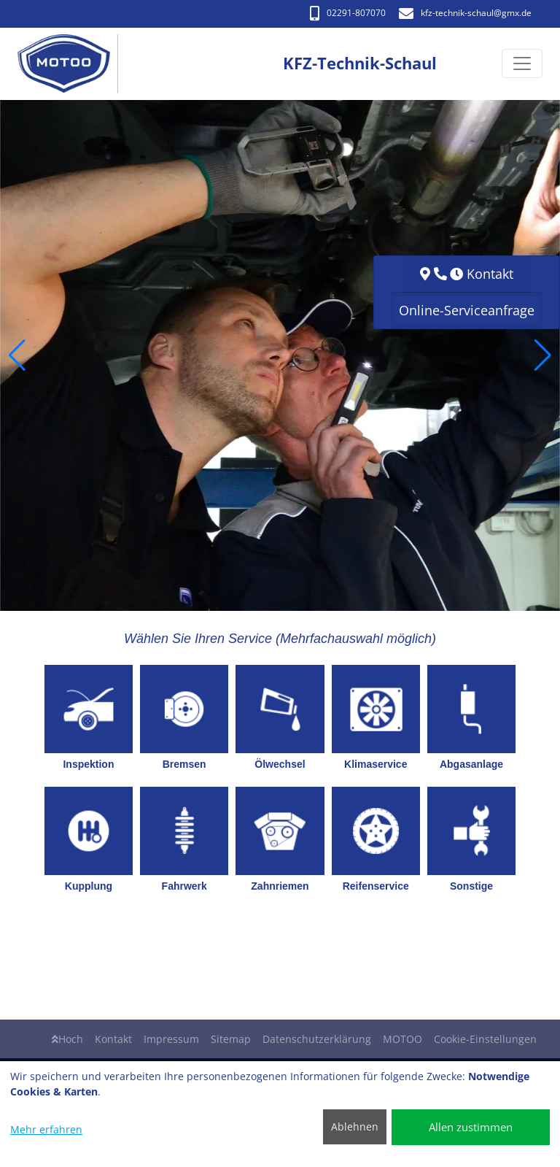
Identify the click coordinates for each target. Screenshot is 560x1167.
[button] (17, 355)
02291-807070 (348, 13)
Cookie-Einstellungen (485, 1039)
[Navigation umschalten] (522, 64)
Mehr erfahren (46, 1129)
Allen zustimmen (471, 1127)
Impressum (171, 1039)
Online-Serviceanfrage (466, 310)
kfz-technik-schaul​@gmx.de (465, 13)
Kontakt (113, 1039)
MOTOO (402, 1039)
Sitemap (231, 1039)
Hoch (67, 1039)
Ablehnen (354, 1126)
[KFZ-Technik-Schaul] (72, 64)
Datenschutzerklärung (316, 1039)
